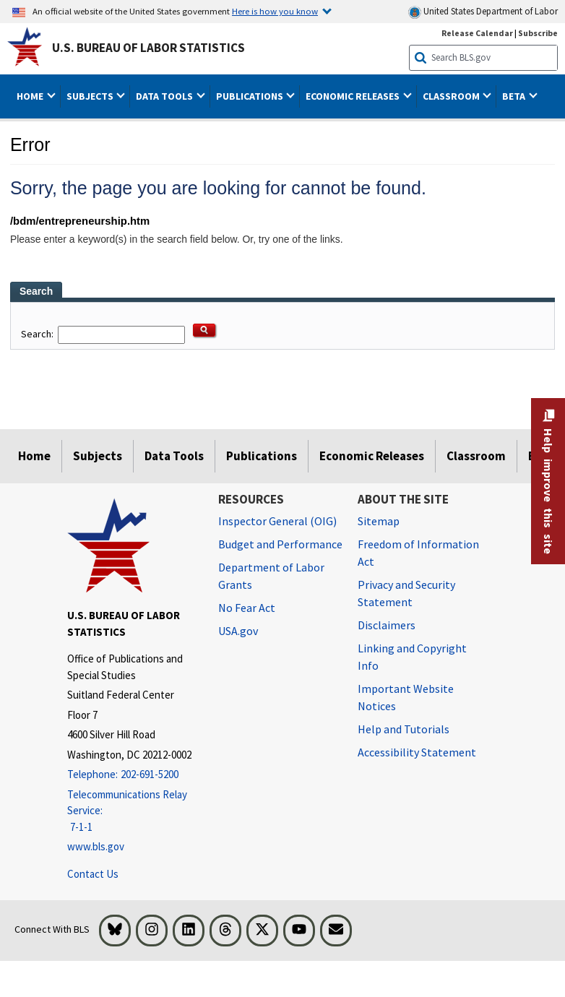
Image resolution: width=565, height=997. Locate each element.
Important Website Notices (406, 697)
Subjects (97, 456)
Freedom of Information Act (418, 553)
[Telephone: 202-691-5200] (132, 775)
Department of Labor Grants (271, 576)
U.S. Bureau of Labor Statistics (148, 48)
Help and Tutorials (403, 729)
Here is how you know (275, 11)
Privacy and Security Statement (406, 593)
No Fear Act (246, 607)
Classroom (476, 456)
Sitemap (379, 521)
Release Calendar (477, 32)
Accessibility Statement (417, 752)
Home (34, 456)
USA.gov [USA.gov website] (238, 630)
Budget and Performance (280, 544)
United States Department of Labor (483, 12)
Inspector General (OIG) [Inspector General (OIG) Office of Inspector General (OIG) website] (277, 521)
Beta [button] (514, 96)
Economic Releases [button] (354, 96)
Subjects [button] (91, 96)
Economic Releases (371, 456)
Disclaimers (386, 625)
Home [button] (31, 96)
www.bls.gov (95, 846)
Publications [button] (250, 96)
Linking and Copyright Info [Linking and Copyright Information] (412, 657)
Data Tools (174, 456)
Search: (38, 333)
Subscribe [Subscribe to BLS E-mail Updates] (538, 32)
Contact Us (92, 874)
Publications (261, 456)
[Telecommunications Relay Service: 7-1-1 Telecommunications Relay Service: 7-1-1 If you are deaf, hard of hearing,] (132, 811)
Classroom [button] (452, 96)
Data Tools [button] (165, 96)
